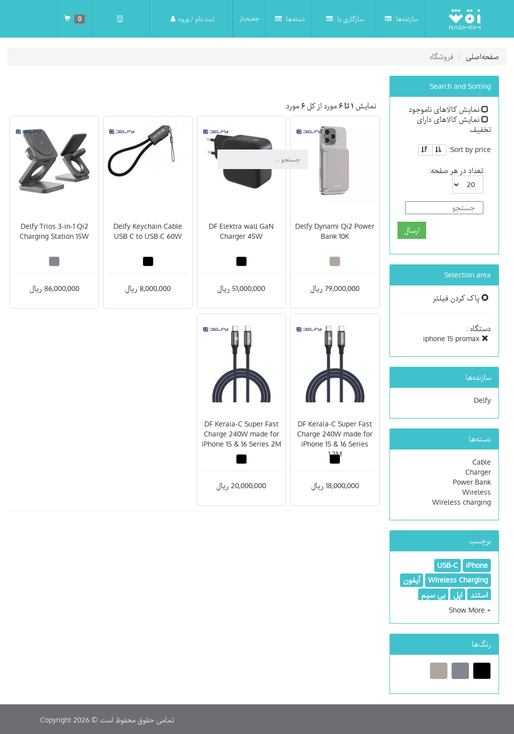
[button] (470, 610)
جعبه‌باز (249, 19)
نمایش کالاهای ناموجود (448, 109)
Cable (481, 462)
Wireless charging (461, 502)
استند (479, 595)
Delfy (482, 400)
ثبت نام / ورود (192, 19)
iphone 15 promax (455, 339)
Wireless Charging (458, 580)
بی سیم (433, 595)
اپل (457, 595)
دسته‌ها (290, 19)
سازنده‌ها (402, 19)
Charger (478, 472)
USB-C (447, 565)
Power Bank (472, 482)
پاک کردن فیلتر (460, 298)
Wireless (476, 492)
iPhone (477, 565)
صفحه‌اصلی (482, 57)
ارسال (412, 230)
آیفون (411, 580)
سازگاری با (345, 19)
